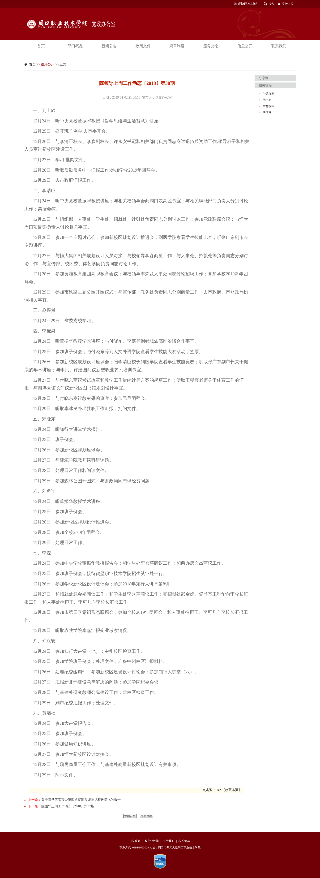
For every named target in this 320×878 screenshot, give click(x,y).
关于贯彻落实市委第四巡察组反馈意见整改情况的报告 (81, 799)
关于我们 (168, 841)
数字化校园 (152, 841)
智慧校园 (268, 106)
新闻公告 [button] (109, 46)
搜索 (271, 3)
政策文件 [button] (143, 46)
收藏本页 (231, 790)
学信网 (267, 112)
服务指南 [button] (210, 46)
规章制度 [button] (176, 46)
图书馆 (267, 100)
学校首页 (134, 841)
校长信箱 (184, 841)
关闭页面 (146, 816)
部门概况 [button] (75, 46)
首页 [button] (41, 46)
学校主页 (288, 3)
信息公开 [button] (244, 46)
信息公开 (47, 64)
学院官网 (268, 93)
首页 (32, 64)
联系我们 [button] (278, 46)
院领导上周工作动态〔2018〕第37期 (67, 806)
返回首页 (130, 816)
